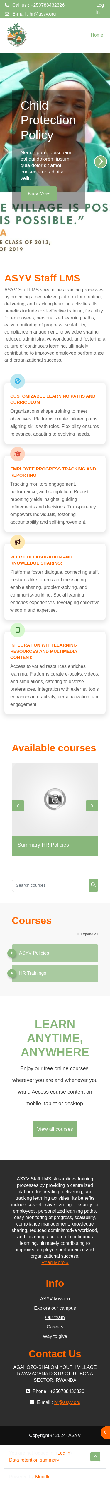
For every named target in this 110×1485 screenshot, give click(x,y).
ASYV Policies (34, 953)
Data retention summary (34, 1460)
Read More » (55, 1262)
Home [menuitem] (97, 34)
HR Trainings (32, 973)
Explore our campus (55, 1308)
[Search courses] (50, 885)
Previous (18, 805)
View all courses (55, 1129)
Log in (100, 9)
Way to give (55, 1336)
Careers (55, 1326)
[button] (95, 1457)
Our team (55, 1317)
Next (92, 805)
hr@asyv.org (43, 13)
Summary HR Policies (43, 845)
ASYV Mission (55, 1298)
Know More (39, 193)
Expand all (89, 934)
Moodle (42, 1476)
